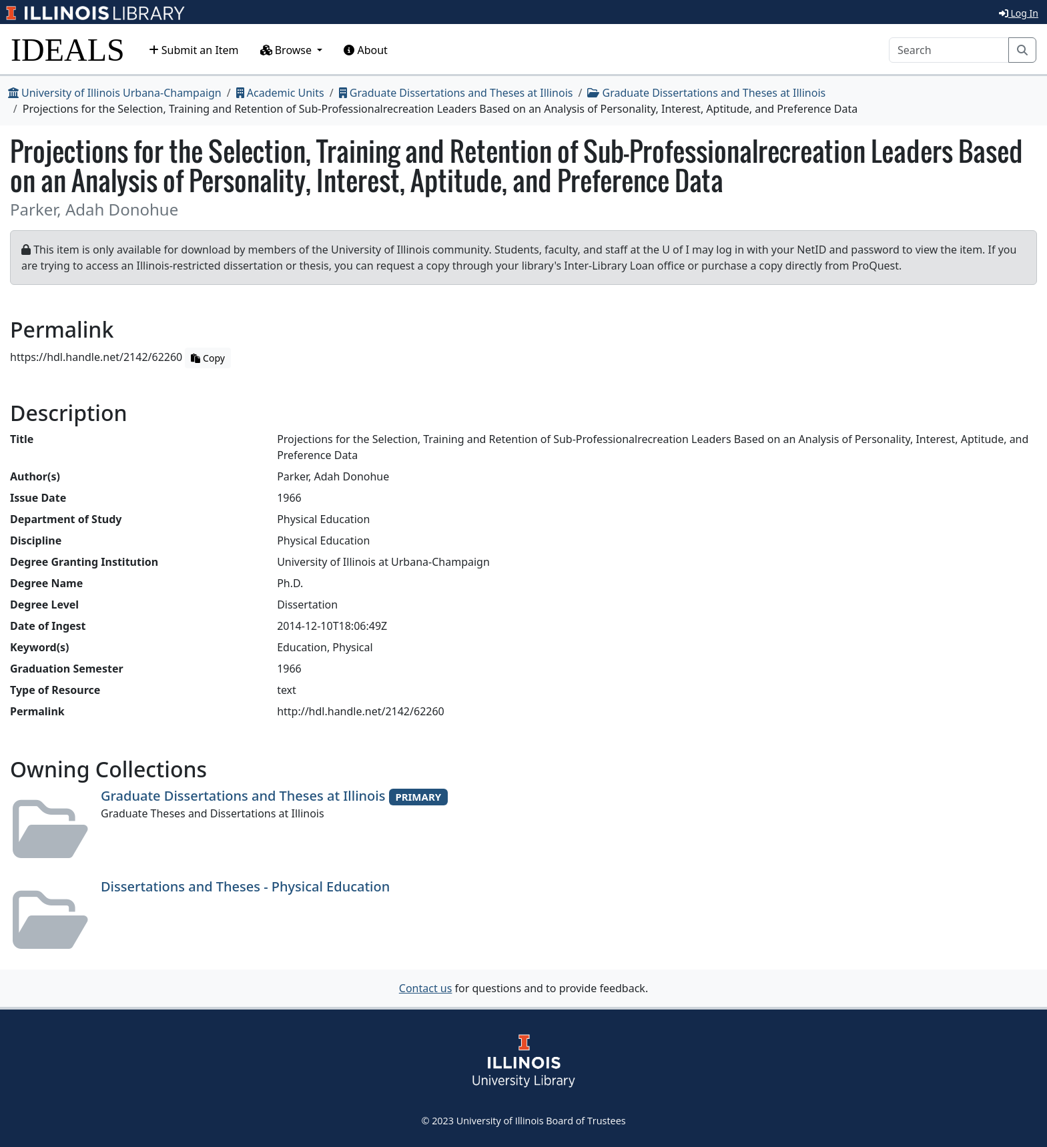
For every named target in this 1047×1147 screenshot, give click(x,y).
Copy (207, 358)
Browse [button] (287, 50)
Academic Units (280, 92)
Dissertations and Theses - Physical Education (245, 886)
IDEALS (68, 49)
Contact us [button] (425, 988)
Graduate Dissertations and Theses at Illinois (456, 92)
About (366, 50)
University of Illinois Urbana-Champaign (115, 92)
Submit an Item (194, 50)
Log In (1018, 13)
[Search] (949, 50)
